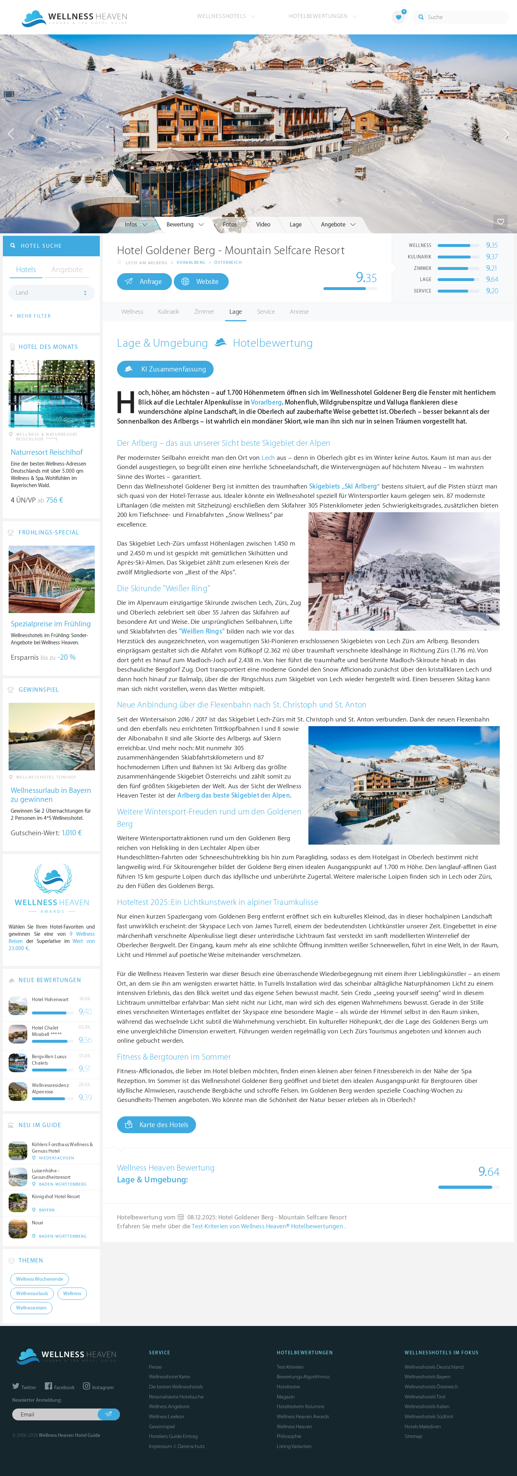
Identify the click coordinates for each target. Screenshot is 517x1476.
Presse (155, 1367)
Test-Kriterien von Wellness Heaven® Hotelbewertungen (268, 1226)
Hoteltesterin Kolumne (300, 1406)
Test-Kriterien (290, 1367)
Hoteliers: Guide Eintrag (173, 1436)
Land (22, 292)
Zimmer (204, 312)
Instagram (98, 1388)
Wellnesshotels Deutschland (434, 1367)
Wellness (132, 312)
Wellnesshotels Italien (427, 1406)
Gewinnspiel (162, 1427)
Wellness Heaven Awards (303, 1417)
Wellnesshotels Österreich (431, 1387)
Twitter (24, 1388)
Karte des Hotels (156, 1124)
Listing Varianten (294, 1446)
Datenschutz (191, 1446)
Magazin (286, 1397)
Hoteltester (288, 1387)
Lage (235, 312)
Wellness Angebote (169, 1406)
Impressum (160, 1446)
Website (199, 281)
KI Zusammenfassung (165, 369)
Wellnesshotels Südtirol (429, 1417)
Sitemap (413, 1436)
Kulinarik (168, 312)
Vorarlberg (191, 262)
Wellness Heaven (294, 1427)
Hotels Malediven (423, 1427)
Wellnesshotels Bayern (428, 1377)
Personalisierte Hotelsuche (176, 1397)
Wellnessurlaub (32, 1294)
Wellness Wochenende (39, 1279)
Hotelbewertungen (323, 16)
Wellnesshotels (226, 16)
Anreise (299, 312)
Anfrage (143, 281)
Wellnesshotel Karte (169, 1377)
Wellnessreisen (31, 1308)
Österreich (228, 262)
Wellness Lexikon (166, 1417)
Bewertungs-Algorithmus (303, 1377)
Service (266, 312)
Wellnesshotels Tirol (425, 1397)
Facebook (59, 1388)
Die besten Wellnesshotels (176, 1387)
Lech (268, 458)
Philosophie (289, 1436)
